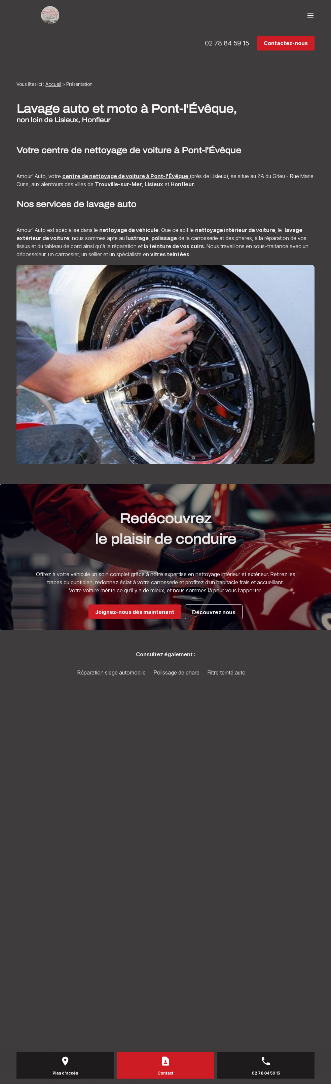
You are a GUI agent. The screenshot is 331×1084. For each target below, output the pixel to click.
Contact (165, 1073)
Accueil (53, 84)
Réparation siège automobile (111, 672)
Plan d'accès (65, 1073)
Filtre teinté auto (227, 672)
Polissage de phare (176, 672)
